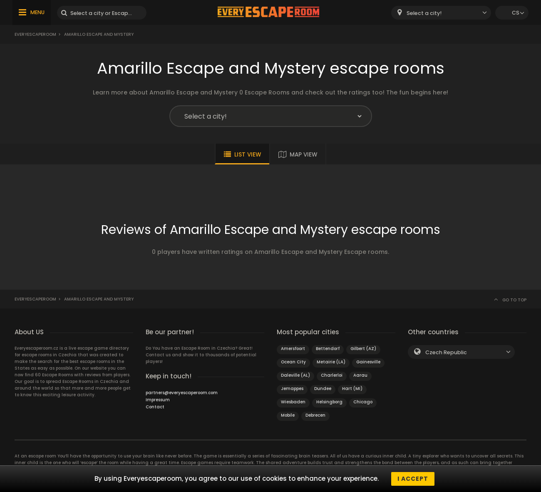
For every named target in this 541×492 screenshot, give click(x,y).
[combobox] (441, 13)
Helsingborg (329, 402)
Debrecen (315, 415)
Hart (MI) (352, 388)
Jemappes (292, 388)
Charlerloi (331, 375)
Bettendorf (328, 348)
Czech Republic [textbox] (446, 352)
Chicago (362, 402)
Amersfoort (293, 348)
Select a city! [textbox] (424, 13)
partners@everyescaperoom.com (182, 393)
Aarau (360, 375)
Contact (155, 407)
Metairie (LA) (331, 362)
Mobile (288, 415)
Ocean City (293, 362)
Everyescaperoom (35, 34)
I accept (412, 479)
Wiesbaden (293, 402)
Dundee (322, 388)
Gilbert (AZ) (363, 348)
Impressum (158, 400)
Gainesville (368, 362)
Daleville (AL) (295, 375)
